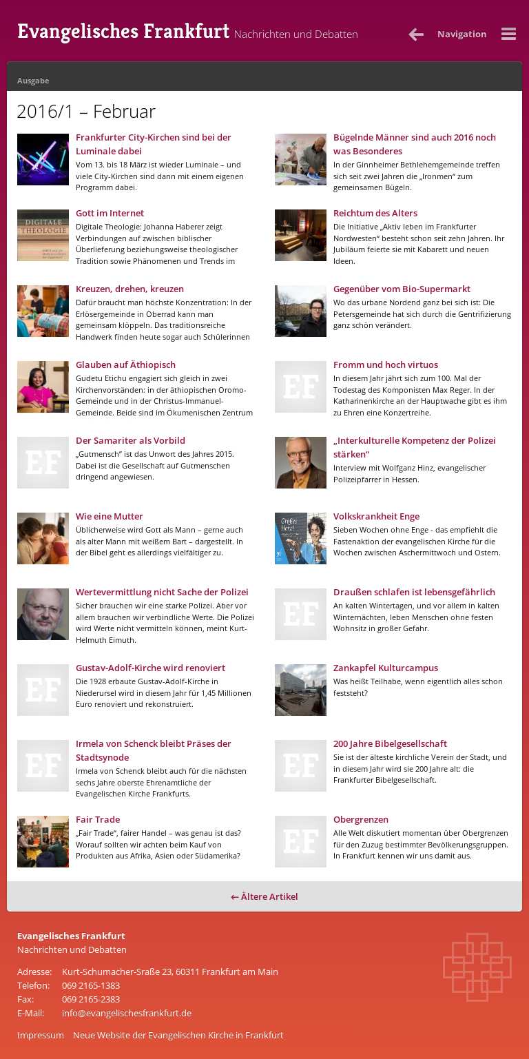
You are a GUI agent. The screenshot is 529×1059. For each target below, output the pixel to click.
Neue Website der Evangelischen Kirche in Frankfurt (178, 1035)
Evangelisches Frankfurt (187, 31)
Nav (462, 34)
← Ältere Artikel (264, 896)
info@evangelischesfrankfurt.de (126, 1013)
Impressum (40, 1035)
